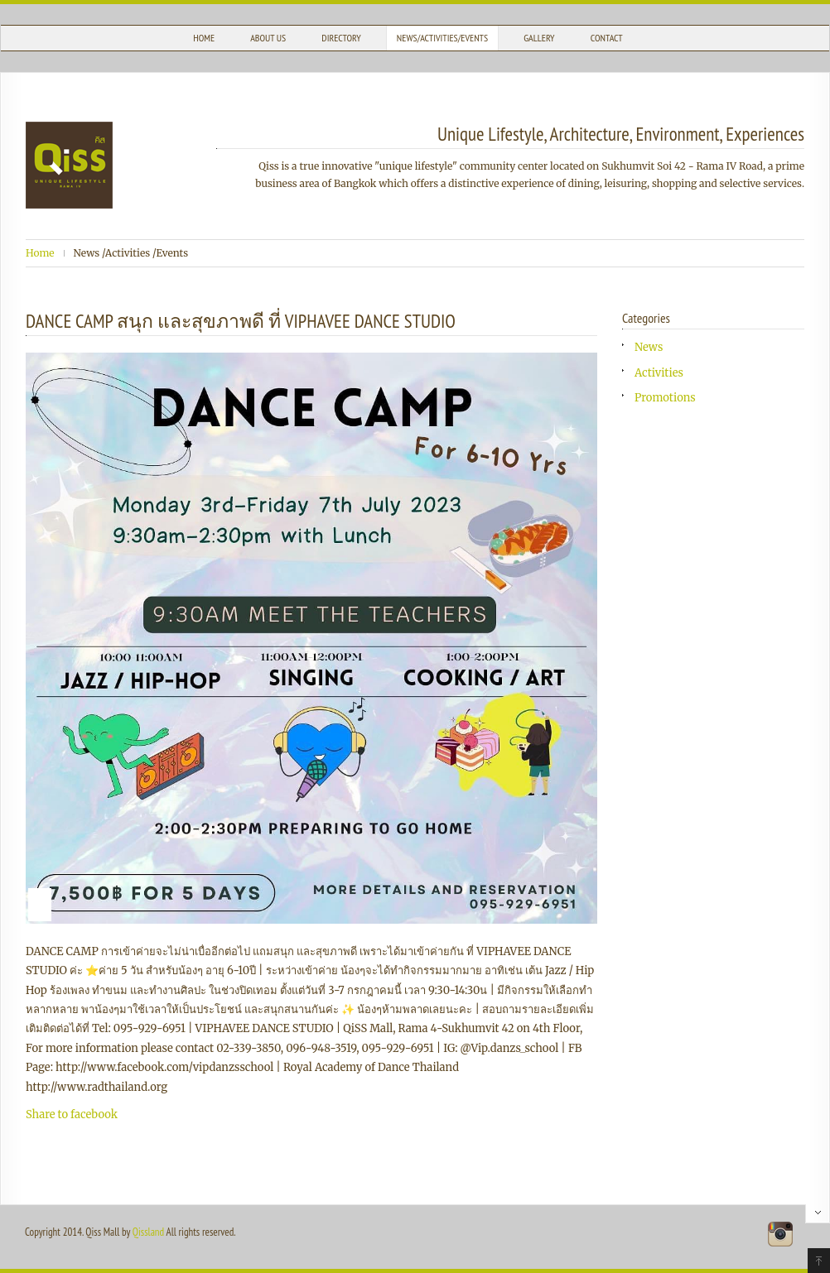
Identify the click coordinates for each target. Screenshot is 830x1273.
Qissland (148, 1232)
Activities (659, 373)
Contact (607, 37)
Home (204, 37)
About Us (268, 37)
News (649, 347)
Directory (340, 37)
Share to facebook (72, 1114)
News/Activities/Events (442, 37)
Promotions (665, 398)
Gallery (539, 37)
